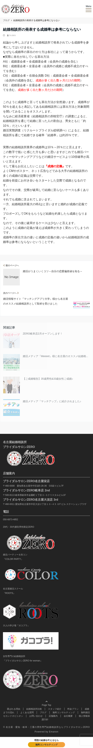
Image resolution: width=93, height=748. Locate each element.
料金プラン (73, 709)
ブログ (43, 712)
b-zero (12, 35)
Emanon (54, 731)
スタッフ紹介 (54, 709)
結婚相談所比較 (34, 709)
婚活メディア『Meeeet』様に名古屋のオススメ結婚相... (55, 356)
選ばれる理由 (13, 709)
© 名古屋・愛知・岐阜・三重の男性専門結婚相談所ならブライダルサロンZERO (46, 727)
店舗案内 (53, 716)
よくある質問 (27, 712)
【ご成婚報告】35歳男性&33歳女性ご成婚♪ (48, 378)
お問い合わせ (36, 716)
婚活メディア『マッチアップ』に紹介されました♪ (52, 401)
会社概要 (68, 716)
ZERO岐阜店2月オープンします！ (43, 333)
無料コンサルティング (64, 712)
